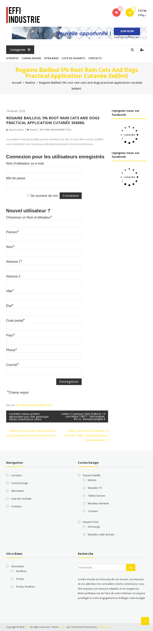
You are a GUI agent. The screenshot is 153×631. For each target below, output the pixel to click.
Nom (10, 247)
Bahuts (92, 480)
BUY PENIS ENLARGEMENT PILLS (55, 129)
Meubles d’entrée (98, 503)
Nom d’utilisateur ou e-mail (25, 163)
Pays (10, 335)
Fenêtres (21, 571)
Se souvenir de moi (44, 195)
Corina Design (31, 58)
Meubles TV (95, 488)
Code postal (15, 320)
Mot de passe (15, 178)
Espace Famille (92, 475)
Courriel (12, 364)
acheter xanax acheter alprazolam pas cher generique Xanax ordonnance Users (29, 416)
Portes (20, 579)
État (10, 306)
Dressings (94, 526)
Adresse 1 (14, 261)
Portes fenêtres (25, 586)
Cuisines (93, 511)
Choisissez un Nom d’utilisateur (29, 217)
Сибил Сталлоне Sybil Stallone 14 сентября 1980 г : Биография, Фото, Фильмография (83, 416)
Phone (11, 350)
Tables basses (97, 495)
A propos (12, 58)
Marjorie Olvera (16, 129)
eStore (62, 626)
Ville (10, 291)
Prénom (12, 232)
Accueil (16, 82)
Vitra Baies (51, 58)
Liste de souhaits (73, 58)
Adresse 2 (13, 276)
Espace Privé (90, 522)
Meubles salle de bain (101, 534)
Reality (30, 82)
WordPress (103, 626)
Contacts (95, 58)
